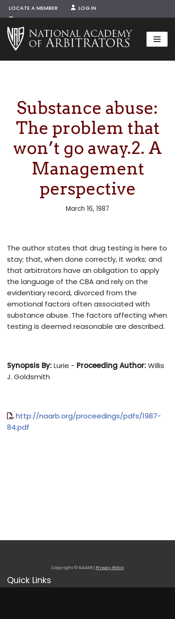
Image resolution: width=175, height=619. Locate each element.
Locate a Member (33, 8)
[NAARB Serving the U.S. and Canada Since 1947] (69, 39)
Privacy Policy (110, 567)
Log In (83, 8)
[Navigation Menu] (157, 39)
